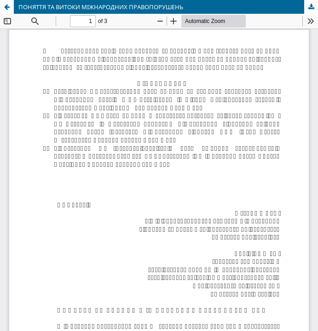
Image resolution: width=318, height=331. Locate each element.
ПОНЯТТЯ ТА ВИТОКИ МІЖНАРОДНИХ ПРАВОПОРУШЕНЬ (100, 7)
